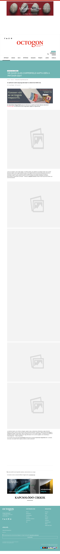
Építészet (6, 57)
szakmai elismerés (27, 472)
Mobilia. (54, 57)
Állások (53, 54)
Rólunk (27, 511)
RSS (26, 522)
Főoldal (8, 79)
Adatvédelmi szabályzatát (34, 535)
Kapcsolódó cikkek (30, 497)
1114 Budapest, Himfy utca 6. (7, 514)
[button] (48, 54)
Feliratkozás (30, 537)
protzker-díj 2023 (11, 472)
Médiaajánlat (53, 53)
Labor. (47, 57)
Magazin (33, 57)
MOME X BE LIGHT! (48, 525)
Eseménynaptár (48, 522)
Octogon (12, 85)
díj (31, 472)
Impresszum (28, 520)
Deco (19, 57)
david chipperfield (17, 472)
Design (13, 57)
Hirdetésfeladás (29, 515)
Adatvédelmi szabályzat (30, 518)
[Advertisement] (30, 25)
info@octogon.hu (5, 515)
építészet (22, 472)
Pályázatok (47, 520)
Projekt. (40, 57)
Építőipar (25, 57)
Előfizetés (53, 51)
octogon (34, 472)
